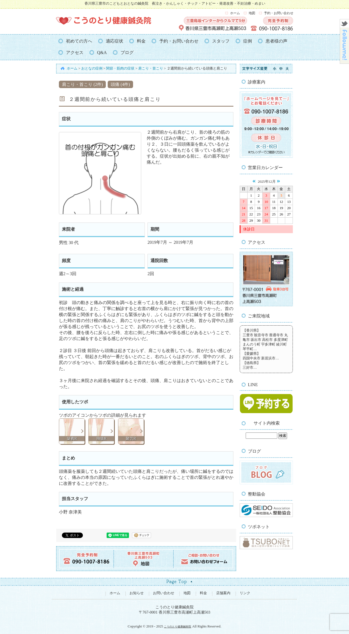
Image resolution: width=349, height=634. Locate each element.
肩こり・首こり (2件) (82, 84)
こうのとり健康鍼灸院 (177, 626)
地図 (252, 13)
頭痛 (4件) (120, 84)
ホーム (235, 13)
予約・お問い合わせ (278, 13)
